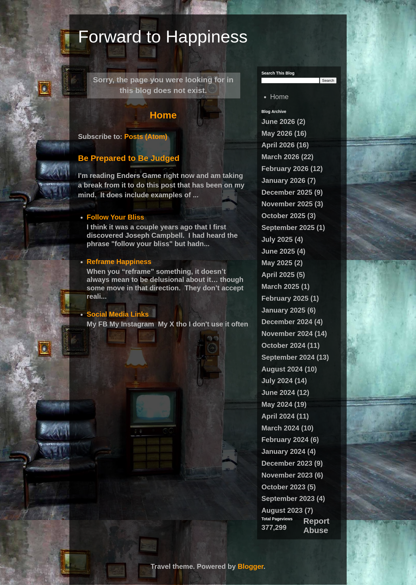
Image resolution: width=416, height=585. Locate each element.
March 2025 (280, 286)
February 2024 (285, 439)
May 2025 (276, 263)
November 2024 (287, 333)
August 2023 (282, 510)
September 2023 (288, 498)
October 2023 (283, 487)
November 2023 (287, 475)
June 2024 (278, 392)
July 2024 (277, 381)
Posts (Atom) (145, 136)
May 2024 (276, 404)
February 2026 (285, 168)
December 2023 (286, 463)
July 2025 (277, 239)
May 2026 (276, 133)
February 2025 (285, 298)
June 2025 (278, 251)
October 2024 (283, 345)
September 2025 (288, 227)
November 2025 (287, 204)
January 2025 (283, 310)
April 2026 (278, 145)
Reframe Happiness (119, 261)
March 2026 (280, 157)
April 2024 (278, 416)
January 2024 (283, 451)
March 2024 (280, 428)
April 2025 (278, 274)
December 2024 (286, 322)
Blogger (250, 566)
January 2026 (283, 180)
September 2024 (288, 357)
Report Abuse (316, 526)
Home (163, 115)
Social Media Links (118, 314)
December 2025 (286, 192)
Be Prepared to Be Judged (128, 158)
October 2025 (283, 216)
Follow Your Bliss (115, 217)
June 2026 (278, 121)
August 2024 (282, 369)
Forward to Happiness (163, 36)
